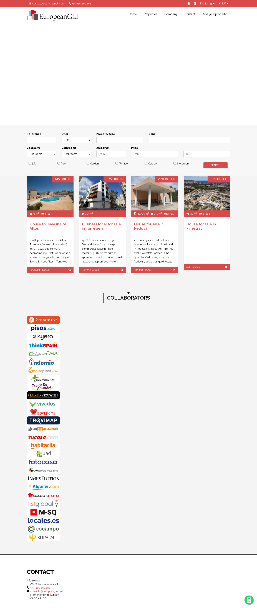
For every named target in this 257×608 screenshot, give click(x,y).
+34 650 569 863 (80, 3)
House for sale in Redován (149, 226)
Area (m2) (102, 147)
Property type (105, 134)
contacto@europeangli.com (46, 3)
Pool (63, 163)
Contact (190, 14)
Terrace (123, 163)
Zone (152, 134)
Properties (150, 14)
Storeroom (183, 163)
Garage (152, 163)
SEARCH (215, 165)
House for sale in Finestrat (201, 226)
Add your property (214, 14)
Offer (65, 134)
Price (134, 147)
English (207, 3)
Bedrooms (34, 147)
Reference (34, 134)
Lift (34, 163)
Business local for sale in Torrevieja (101, 226)
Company (170, 14)
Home (132, 14)
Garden (94, 163)
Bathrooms (69, 147)
